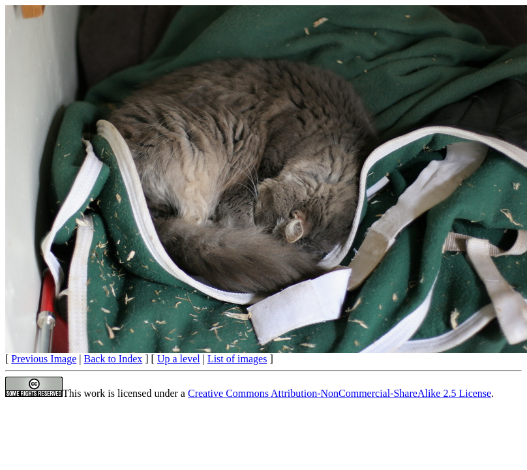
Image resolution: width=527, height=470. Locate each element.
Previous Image (43, 358)
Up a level (178, 358)
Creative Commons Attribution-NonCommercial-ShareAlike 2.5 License (339, 393)
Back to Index (113, 358)
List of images (237, 358)
